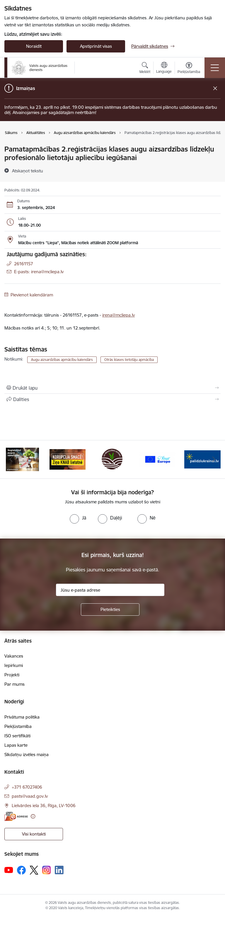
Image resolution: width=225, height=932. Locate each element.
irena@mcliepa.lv (118, 315)
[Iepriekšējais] (11, 459)
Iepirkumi (13, 665)
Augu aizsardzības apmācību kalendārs (62, 359)
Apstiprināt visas (96, 46)
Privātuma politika (22, 717)
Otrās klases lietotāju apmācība (129, 359)
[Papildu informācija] (33, 816)
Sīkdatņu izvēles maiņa (26, 754)
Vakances (13, 656)
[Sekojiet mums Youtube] (8, 869)
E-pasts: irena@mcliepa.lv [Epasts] (39, 271)
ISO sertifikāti (17, 736)
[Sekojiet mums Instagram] (46, 870)
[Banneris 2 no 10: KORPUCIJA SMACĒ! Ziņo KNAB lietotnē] (68, 459)
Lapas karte (16, 745)
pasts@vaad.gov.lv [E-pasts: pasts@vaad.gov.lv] (30, 796)
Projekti (11, 675)
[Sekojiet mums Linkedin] (59, 870)
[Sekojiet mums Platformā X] (34, 870)
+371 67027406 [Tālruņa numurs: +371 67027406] (27, 787)
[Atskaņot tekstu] (27, 170)
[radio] (78, 517)
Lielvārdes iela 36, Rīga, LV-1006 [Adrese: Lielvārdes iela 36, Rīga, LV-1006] (44, 805)
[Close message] (215, 88)
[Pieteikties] (110, 609)
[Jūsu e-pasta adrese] (110, 590)
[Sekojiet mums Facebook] (21, 870)
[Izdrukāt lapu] (112, 387)
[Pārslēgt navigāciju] (214, 67)
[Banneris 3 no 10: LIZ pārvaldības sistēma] (112, 459)
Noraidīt (34, 46)
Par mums (14, 684)
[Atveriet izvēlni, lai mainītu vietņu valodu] (164, 68)
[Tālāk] (213, 459)
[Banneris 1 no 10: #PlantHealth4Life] (22, 459)
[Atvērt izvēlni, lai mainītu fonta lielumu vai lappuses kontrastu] (189, 69)
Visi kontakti (34, 834)
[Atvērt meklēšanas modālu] (145, 69)
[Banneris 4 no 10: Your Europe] (157, 459)
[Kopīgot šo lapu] (112, 399)
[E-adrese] (16, 816)
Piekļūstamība (18, 726)
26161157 (23, 263)
